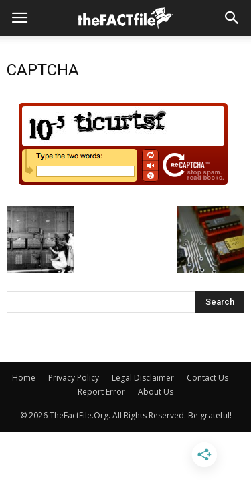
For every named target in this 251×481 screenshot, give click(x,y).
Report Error (101, 391)
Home (23, 377)
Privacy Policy (73, 377)
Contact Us (207, 377)
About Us (155, 391)
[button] (232, 18)
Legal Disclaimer (143, 377)
